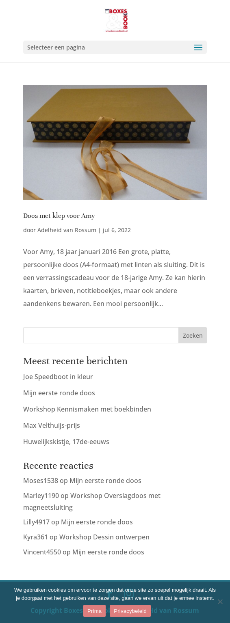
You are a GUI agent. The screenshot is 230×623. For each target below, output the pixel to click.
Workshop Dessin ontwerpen (104, 536)
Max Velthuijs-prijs (51, 425)
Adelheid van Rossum (66, 230)
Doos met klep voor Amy (59, 215)
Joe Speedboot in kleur (58, 376)
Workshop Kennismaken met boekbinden (87, 409)
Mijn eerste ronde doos (59, 392)
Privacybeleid (130, 611)
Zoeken (193, 335)
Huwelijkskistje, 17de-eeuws (66, 441)
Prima (94, 611)
